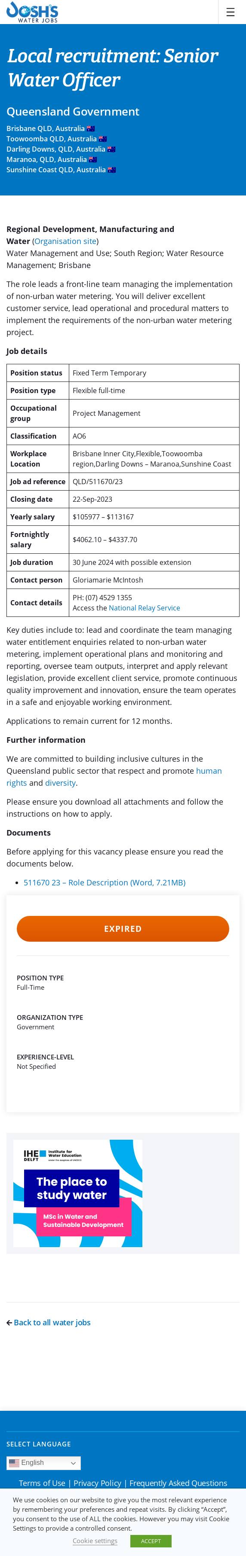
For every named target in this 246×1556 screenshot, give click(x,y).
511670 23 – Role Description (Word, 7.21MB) (104, 882)
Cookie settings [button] (95, 1540)
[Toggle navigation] (230, 12)
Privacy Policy (97, 1483)
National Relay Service (144, 608)
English (26, 1463)
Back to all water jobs (48, 1322)
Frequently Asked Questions (178, 1483)
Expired (122, 928)
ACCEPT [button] (151, 1541)
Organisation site (65, 241)
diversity (60, 783)
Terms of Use (42, 1483)
